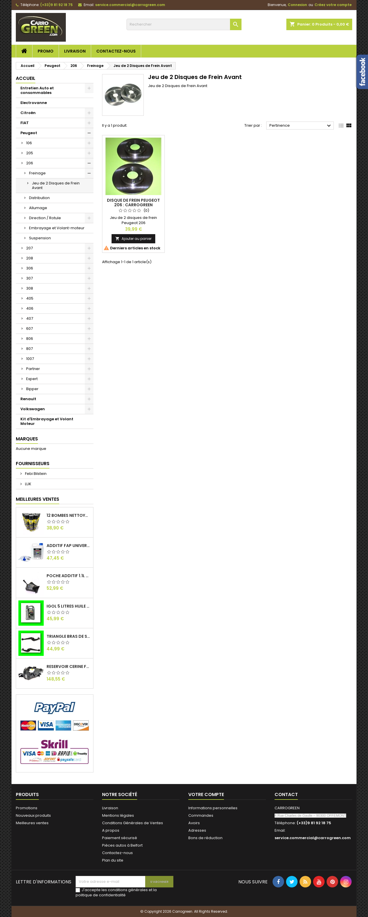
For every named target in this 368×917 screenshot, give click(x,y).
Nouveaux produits (33, 815)
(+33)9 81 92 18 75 (56, 4)
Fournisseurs (32, 463)
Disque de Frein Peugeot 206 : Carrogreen (133, 202)
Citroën (28, 112)
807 (29, 348)
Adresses (197, 830)
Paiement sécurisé (119, 838)
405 (29, 298)
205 (29, 153)
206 (29, 163)
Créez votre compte (333, 4)
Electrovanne (33, 102)
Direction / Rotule (45, 218)
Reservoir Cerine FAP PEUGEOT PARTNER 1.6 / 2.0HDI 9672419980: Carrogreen (69, 666)
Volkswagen (32, 409)
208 (29, 258)
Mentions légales (118, 815)
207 (29, 248)
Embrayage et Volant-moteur (57, 228)
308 (29, 288)
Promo (45, 51)
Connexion (297, 4)
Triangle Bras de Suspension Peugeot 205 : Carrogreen (69, 636)
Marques (27, 439)
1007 (30, 358)
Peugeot (28, 133)
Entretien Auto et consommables (37, 90)
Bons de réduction (205, 838)
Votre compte (206, 794)
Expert (32, 379)
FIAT (24, 123)
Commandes (200, 815)
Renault (28, 399)
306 (29, 268)
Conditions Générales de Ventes (132, 823)
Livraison (75, 51)
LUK (27, 484)
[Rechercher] (183, 24)
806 (29, 338)
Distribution (39, 198)
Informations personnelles (212, 808)
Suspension (40, 238)
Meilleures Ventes (37, 499)
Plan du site (112, 860)
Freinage (37, 173)
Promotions (26, 808)
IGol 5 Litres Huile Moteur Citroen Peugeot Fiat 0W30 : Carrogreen (69, 606)
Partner (33, 368)
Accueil (25, 78)
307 (29, 278)
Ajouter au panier (133, 238)
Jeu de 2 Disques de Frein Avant (56, 185)
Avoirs (194, 823)
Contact (286, 794)
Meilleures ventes (32, 823)
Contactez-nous (116, 51)
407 (29, 318)
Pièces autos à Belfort (122, 845)
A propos (110, 830)
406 (29, 308)
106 (29, 143)
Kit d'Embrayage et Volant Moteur (46, 421)
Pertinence (300, 125)
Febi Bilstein (35, 473)
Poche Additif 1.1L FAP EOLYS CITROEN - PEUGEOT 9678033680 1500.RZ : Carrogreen (69, 575)
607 (29, 328)
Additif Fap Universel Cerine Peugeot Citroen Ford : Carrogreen (69, 545)
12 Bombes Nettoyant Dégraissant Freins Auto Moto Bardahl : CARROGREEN (69, 515)
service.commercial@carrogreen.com (130, 4)
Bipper (32, 389)
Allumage (38, 208)
